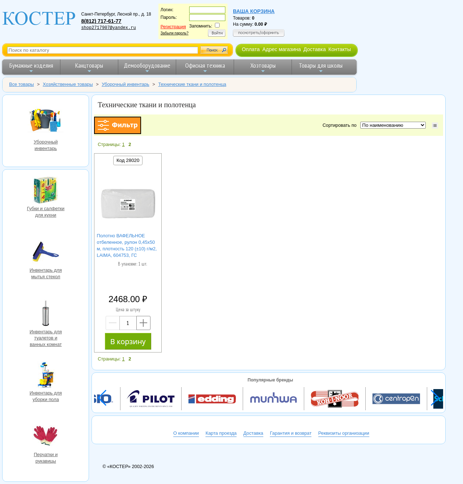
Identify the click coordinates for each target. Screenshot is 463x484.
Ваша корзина (254, 11)
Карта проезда (221, 433)
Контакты (339, 49)
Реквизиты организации (343, 433)
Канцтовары (89, 67)
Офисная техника (205, 67)
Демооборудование (147, 67)
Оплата (251, 49)
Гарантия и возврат (290, 433)
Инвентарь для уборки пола (45, 375)
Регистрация (173, 26)
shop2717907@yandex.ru (108, 27)
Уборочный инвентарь (45, 120)
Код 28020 (127, 160)
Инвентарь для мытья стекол (45, 252)
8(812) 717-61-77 (101, 21)
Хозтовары (263, 67)
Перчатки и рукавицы (45, 436)
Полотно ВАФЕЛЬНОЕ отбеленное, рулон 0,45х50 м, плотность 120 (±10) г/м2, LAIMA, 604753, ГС (127, 245)
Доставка (314, 49)
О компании (186, 433)
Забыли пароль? (174, 33)
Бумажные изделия (31, 67)
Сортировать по (341, 125)
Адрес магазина (281, 49)
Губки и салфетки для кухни (45, 190)
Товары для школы (321, 67)
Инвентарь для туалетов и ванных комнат (45, 314)
